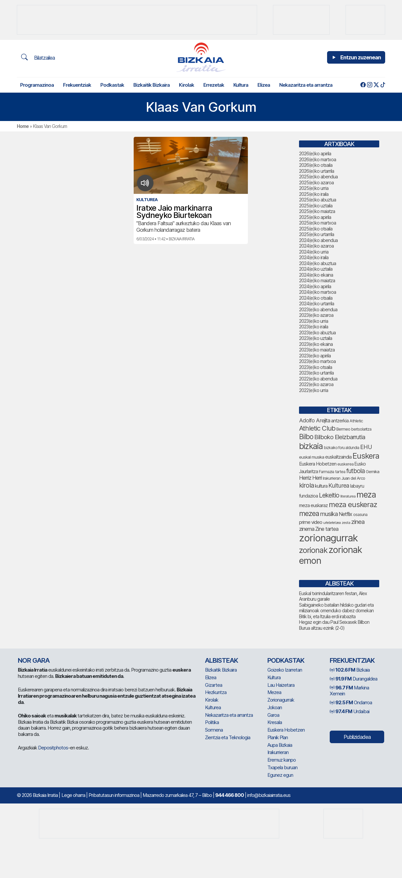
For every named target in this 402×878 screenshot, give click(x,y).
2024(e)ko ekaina (316, 275)
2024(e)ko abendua (318, 240)
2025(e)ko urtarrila (316, 234)
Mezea (274, 692)
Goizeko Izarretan (284, 670)
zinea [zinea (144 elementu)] (357, 521)
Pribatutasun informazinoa (113, 795)
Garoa (273, 715)
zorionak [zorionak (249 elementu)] (313, 550)
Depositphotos (53, 747)
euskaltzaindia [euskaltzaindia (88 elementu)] (338, 457)
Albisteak (221, 660)
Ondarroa (351, 702)
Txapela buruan (282, 767)
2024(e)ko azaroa (316, 246)
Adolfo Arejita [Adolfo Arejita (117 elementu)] (314, 420)
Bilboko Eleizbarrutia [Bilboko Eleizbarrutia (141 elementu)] (339, 436)
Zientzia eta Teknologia (227, 737)
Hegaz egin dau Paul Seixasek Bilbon (334, 622)
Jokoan (274, 707)
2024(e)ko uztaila (315, 269)
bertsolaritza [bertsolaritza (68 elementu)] (361, 429)
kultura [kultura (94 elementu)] (321, 486)
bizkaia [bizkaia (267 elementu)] (311, 446)
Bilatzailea (38, 57)
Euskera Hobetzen (286, 730)
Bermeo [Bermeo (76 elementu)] (343, 429)
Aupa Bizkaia (279, 745)
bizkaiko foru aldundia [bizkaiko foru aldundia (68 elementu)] (341, 447)
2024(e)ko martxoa (317, 292)
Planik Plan (277, 737)
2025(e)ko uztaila (315, 205)
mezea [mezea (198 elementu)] (309, 513)
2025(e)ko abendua (318, 176)
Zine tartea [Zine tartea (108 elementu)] (326, 529)
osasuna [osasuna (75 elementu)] (360, 514)
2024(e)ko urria (313, 252)
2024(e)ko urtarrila (316, 303)
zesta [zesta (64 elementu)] (346, 522)
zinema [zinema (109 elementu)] (306, 529)
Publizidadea (357, 737)
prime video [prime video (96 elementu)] (310, 522)
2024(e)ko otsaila (315, 298)
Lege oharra (73, 795)
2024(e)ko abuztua (317, 263)
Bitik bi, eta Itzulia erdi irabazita (327, 616)
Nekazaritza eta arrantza (305, 85)
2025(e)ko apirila (315, 217)
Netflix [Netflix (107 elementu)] (345, 514)
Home (23, 126)
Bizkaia (350, 670)
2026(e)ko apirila (315, 153)
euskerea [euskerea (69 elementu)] (345, 464)
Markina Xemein (349, 690)
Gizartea (213, 685)
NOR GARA (34, 660)
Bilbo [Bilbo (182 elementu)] (306, 437)
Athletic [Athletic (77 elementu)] (356, 420)
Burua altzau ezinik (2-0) (322, 628)
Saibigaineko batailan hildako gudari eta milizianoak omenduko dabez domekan (336, 608)
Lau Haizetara (280, 685)
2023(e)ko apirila (315, 355)
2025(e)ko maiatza (317, 211)
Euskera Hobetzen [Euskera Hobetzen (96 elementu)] (317, 464)
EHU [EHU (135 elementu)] (366, 446)
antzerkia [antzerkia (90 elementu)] (340, 420)
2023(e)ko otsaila (315, 367)
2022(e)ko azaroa (316, 384)
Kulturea (213, 707)
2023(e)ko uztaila (315, 338)
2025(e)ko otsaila (315, 228)
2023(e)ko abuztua (317, 332)
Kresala (274, 722)
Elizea (263, 85)
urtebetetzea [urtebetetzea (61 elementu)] (332, 523)
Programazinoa (37, 85)
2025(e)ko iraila (313, 194)
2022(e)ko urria (313, 390)
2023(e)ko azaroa (316, 315)
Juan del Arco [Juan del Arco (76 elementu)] (353, 478)
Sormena (214, 730)
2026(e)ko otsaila (315, 165)
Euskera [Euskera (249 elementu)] (365, 456)
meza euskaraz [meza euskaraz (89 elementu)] (313, 505)
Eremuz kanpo (281, 760)
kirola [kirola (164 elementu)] (306, 485)
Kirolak (186, 85)
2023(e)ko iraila (313, 326)
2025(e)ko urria (313, 188)
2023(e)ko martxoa (317, 361)
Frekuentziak (77, 85)
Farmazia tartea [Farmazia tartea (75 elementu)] (332, 471)
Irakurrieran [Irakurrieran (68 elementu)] (331, 478)
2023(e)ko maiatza (317, 349)
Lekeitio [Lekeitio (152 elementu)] (329, 495)
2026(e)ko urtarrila (316, 171)
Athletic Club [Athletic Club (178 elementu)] (317, 428)
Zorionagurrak (280, 700)
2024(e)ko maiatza (317, 280)
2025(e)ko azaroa (316, 182)
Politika (212, 722)
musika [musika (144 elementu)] (329, 513)
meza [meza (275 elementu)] (366, 495)
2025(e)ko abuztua (317, 199)
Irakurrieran (277, 752)
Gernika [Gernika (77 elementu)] (372, 471)
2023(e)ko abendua (318, 309)
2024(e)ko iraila (313, 257)
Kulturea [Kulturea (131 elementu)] (338, 485)
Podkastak (112, 85)
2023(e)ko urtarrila (316, 373)
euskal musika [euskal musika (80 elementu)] (311, 457)
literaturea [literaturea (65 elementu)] (347, 496)
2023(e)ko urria (313, 321)
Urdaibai (349, 711)
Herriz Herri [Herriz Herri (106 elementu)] (310, 478)
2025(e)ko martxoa (317, 223)
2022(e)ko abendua (318, 378)
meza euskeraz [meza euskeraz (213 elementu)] (353, 504)
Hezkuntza (215, 692)
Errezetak (213, 85)
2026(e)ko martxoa (317, 159)
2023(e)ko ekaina (316, 344)
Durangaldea (353, 679)
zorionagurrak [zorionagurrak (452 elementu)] (328, 538)
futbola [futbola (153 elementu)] (355, 471)
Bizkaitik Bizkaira (151, 85)
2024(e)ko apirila (315, 286)
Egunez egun (280, 775)
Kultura (240, 85)
